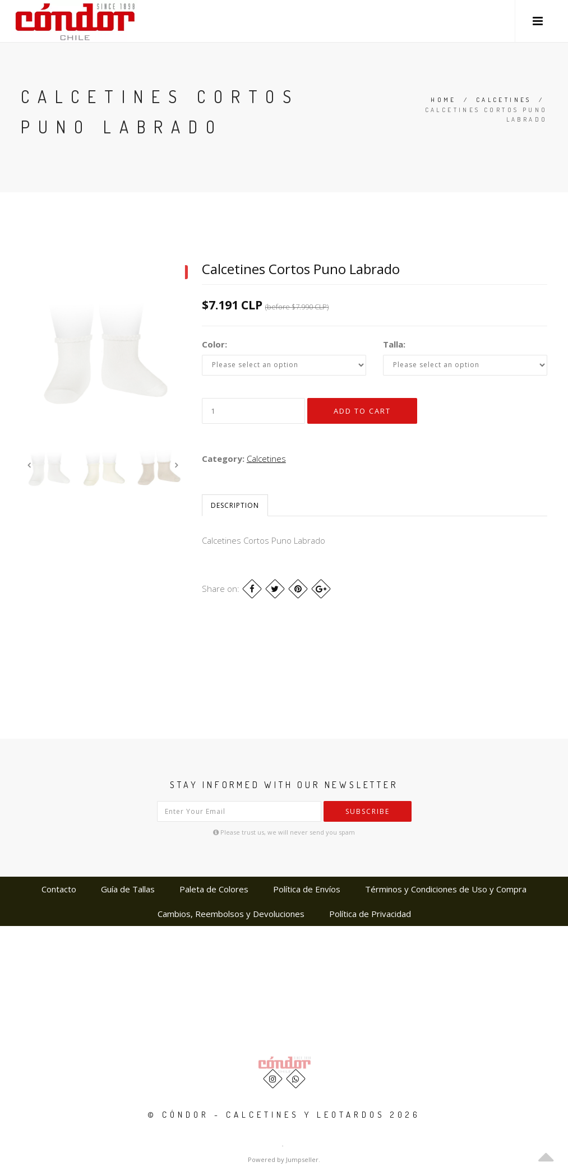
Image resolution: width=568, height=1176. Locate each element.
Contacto (58, 889)
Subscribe (367, 811)
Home (443, 100)
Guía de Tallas (128, 889)
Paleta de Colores (213, 889)
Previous (29, 465)
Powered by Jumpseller (283, 1159)
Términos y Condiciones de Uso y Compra (446, 889)
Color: (214, 344)
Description (235, 505)
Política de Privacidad (370, 913)
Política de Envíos (306, 889)
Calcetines (504, 100)
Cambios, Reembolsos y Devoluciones (231, 913)
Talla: (394, 344)
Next (176, 465)
